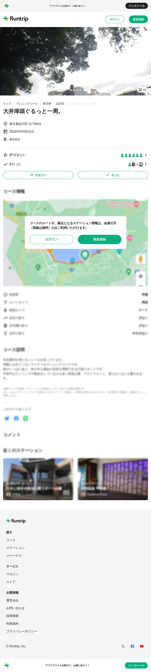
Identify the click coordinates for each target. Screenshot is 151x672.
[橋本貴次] (11, 139)
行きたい (38, 175)
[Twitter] (123, 646)
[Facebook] (132, 646)
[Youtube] (142, 646)
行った (113, 175)
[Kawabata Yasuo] (94, 494)
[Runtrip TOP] (15, 19)
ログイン (114, 19)
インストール (137, 5)
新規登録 (138, 19)
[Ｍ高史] (13, 494)
